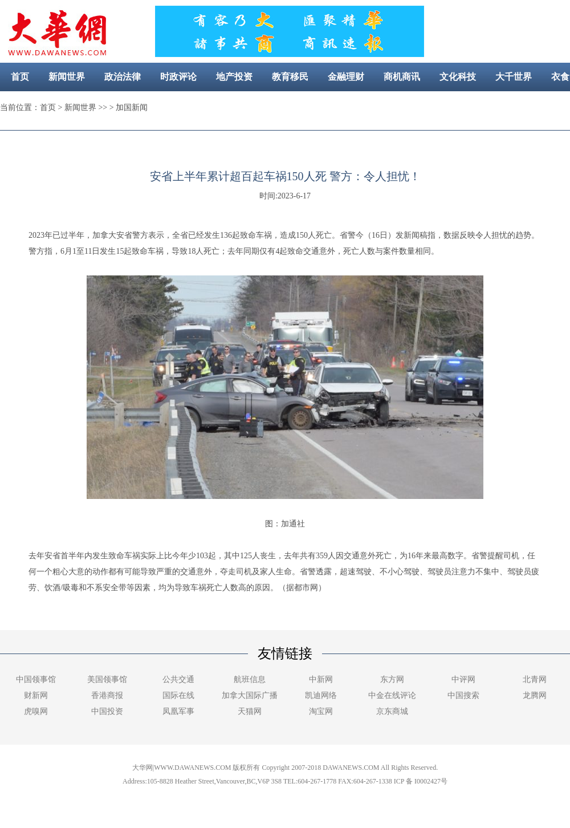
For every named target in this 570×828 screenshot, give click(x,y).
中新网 (321, 679)
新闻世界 (66, 77)
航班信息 (250, 679)
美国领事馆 (107, 679)
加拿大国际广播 (250, 695)
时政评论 (178, 77)
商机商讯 (402, 77)
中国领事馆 (36, 679)
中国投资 (107, 711)
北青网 (535, 679)
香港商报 (107, 695)
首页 (20, 77)
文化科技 (457, 77)
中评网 (463, 679)
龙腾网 (535, 695)
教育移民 (290, 77)
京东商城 (392, 711)
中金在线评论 (392, 695)
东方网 (392, 679)
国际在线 (178, 695)
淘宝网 (321, 711)
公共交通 (178, 679)
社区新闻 (327, 105)
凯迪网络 (321, 695)
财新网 (36, 695)
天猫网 (250, 711)
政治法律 (122, 77)
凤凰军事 (178, 711)
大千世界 (513, 77)
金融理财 (346, 77)
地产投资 (234, 77)
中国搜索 (463, 695)
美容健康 (271, 105)
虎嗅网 (36, 711)
